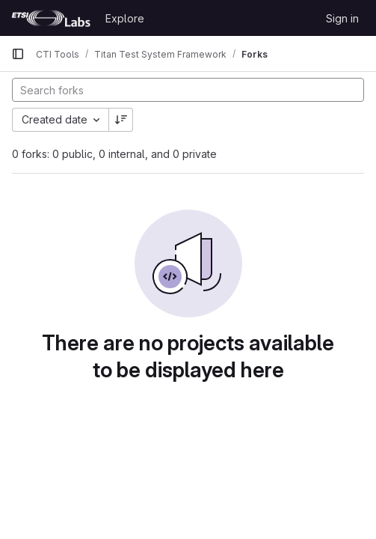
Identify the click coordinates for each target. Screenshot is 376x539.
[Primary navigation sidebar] (18, 54)
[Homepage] (50, 18)
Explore (124, 18)
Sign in (342, 18)
